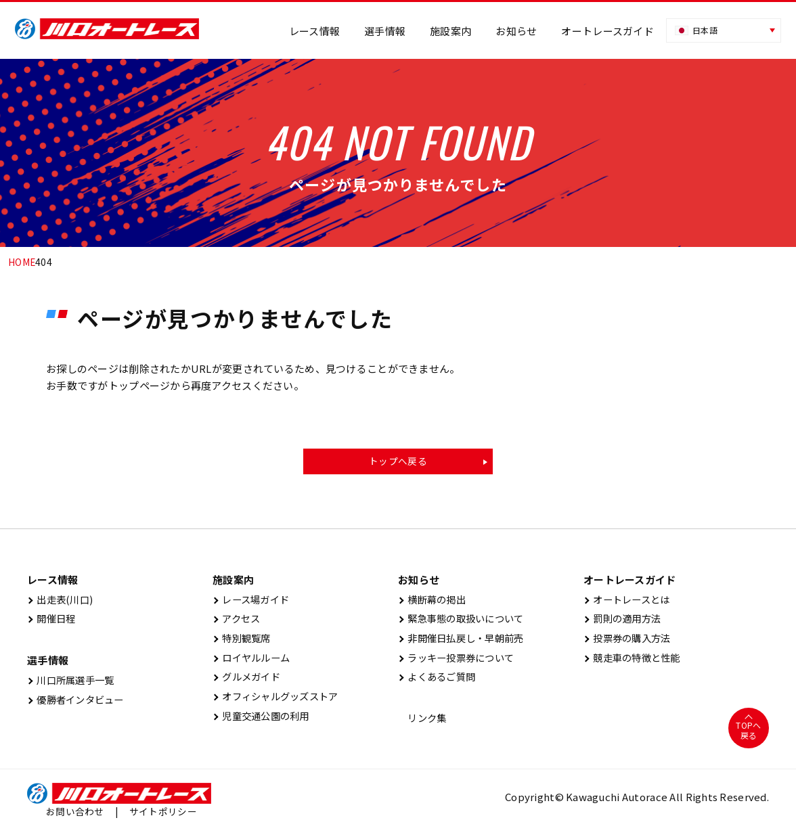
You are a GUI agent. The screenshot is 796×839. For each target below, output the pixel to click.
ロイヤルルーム (254, 661)
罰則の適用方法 (624, 621)
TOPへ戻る (748, 735)
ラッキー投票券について (460, 661)
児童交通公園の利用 (264, 722)
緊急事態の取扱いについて (465, 621)
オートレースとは (629, 600)
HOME (22, 262)
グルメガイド (249, 682)
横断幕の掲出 (434, 600)
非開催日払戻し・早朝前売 (465, 641)
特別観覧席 (244, 641)
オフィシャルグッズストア (280, 702)
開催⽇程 (53, 621)
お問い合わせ (75, 817)
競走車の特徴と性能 (635, 661)
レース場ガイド (253, 600)
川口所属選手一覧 (73, 683)
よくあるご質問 (439, 682)
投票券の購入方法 (630, 641)
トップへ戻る (398, 461)
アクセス (238, 621)
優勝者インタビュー (79, 703)
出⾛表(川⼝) (62, 600)
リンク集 (423, 724)
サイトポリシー (163, 817)
